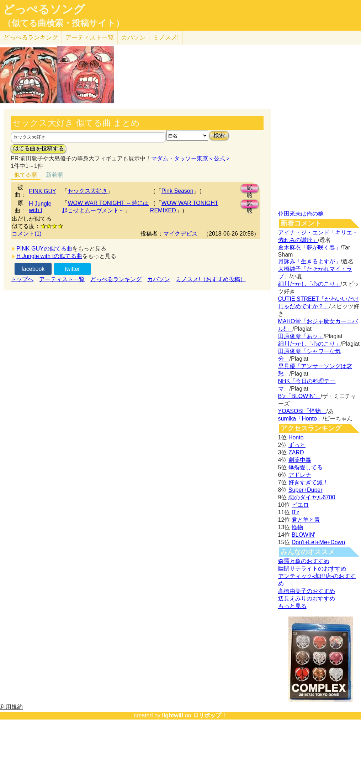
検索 (219, 135)
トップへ (22, 279)
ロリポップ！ (210, 715)
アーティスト (89, 37)
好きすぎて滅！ (308, 482)
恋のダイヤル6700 (311, 497)
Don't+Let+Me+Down (318, 542)
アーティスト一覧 (62, 279)
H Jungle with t (40, 207)
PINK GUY (42, 191)
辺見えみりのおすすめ (306, 598)
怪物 (297, 527)
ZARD (296, 452)
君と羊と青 (306, 520)
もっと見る (292, 606)
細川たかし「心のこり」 (309, 284)
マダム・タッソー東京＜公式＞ (191, 158)
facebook (32, 269)
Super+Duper (305, 490)
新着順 (54, 175)
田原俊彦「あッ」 (301, 336)
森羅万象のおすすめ (303, 561)
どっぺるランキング (116, 279)
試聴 (250, 189)
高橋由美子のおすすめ (306, 591)
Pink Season (177, 191)
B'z (295, 512)
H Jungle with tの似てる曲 (49, 256)
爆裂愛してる (305, 467)
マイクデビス (180, 234)
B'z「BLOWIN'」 (299, 396)
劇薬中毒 (299, 460)
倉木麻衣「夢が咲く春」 (309, 247)
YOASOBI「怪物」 (302, 411)
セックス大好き (87, 191)
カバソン (133, 37)
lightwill (172, 715)
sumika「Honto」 (300, 419)
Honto (296, 437)
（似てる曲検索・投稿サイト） (63, 23)
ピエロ (300, 505)
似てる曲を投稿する (38, 148)
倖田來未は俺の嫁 (301, 214)
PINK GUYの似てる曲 (44, 249)
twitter (72, 269)
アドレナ (299, 475)
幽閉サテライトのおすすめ (312, 569)
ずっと (297, 445)
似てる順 (25, 175)
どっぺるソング (44, 9)
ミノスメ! (166, 37)
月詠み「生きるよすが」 (309, 261)
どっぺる (31, 37)
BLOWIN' (303, 535)
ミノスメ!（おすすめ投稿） (210, 279)
